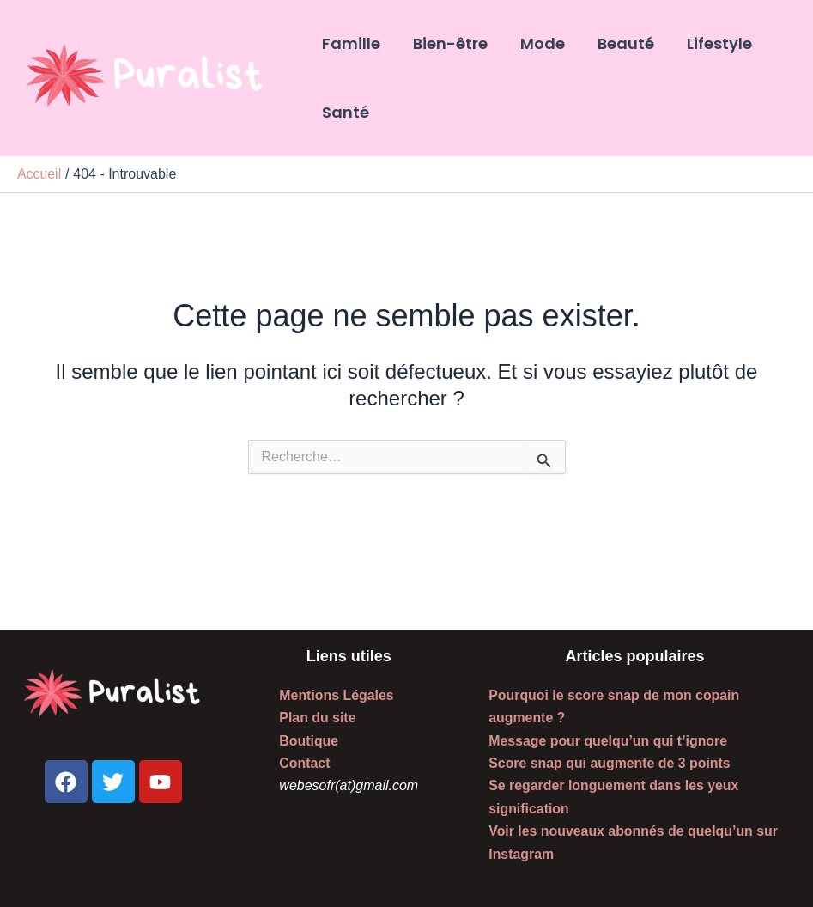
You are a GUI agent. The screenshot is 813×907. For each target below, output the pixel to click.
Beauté (620, 43)
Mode (538, 43)
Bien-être (447, 43)
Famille (350, 43)
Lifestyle (711, 43)
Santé (344, 112)
